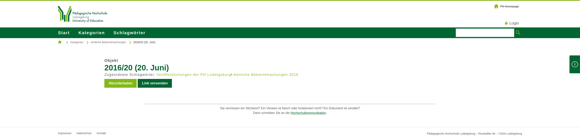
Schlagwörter (129, 32)
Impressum (64, 133)
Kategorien (91, 32)
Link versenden (155, 83)
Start (64, 32)
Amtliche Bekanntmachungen (108, 42)
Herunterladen (120, 83)
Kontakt (101, 133)
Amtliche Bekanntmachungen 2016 (266, 75)
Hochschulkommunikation (308, 113)
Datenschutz (84, 133)
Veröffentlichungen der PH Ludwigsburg (193, 75)
